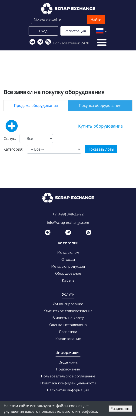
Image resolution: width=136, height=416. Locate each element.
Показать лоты (101, 149)
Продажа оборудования (36, 105)
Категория (12, 149)
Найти (96, 19)
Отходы (68, 259)
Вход (43, 31)
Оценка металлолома (68, 325)
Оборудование (68, 273)
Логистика (68, 332)
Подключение (68, 369)
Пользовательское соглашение (68, 376)
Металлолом (68, 252)
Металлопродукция (68, 266)
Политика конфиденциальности (68, 383)
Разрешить (120, 408)
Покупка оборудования (100, 105)
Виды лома (68, 362)
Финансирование (68, 304)
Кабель (68, 280)
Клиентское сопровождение (68, 311)
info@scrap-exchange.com (68, 222)
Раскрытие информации (68, 390)
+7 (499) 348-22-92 (68, 214)
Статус (9, 138)
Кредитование (68, 339)
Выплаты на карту (68, 318)
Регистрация (75, 31)
